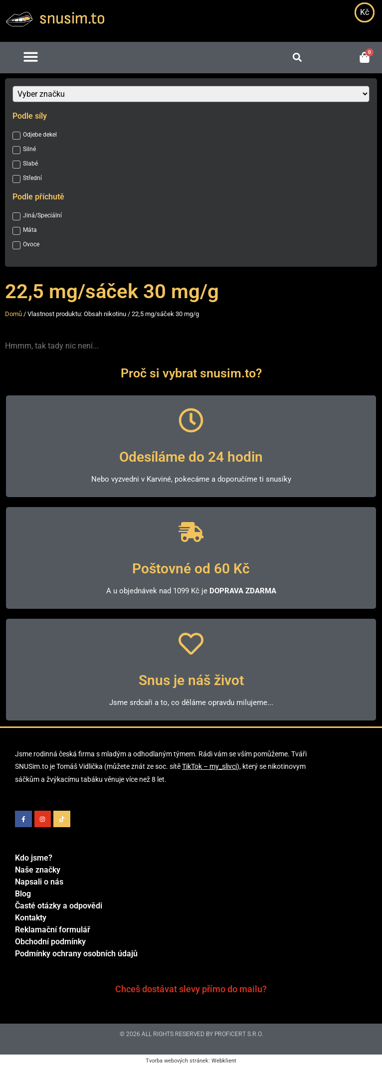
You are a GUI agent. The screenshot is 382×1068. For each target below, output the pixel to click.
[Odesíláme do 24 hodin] (191, 420)
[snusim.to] (19, 19)
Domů (13, 314)
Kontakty (30, 917)
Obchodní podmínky (50, 941)
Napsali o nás (39, 882)
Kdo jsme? (33, 858)
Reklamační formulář (52, 929)
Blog (23, 893)
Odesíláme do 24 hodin (191, 457)
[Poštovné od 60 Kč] (191, 532)
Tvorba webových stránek (177, 1061)
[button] (30, 56)
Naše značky (37, 870)
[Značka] (191, 94)
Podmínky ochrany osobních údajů (76, 953)
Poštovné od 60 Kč (191, 568)
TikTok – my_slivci (209, 766)
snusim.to (72, 18)
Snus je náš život (191, 680)
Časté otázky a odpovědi (58, 905)
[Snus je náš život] (191, 643)
